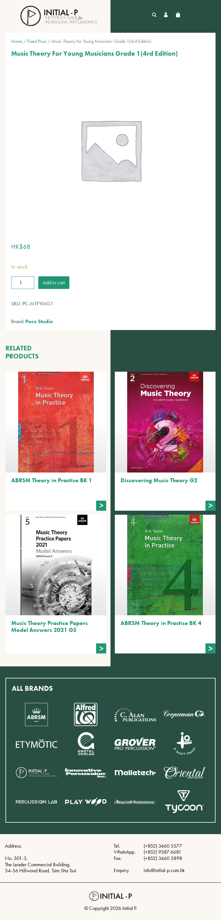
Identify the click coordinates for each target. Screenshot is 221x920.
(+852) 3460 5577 (163, 845)
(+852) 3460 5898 (163, 858)
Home (16, 41)
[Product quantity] (22, 282)
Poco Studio (39, 321)
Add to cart (54, 282)
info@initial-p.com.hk (164, 870)
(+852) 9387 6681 (162, 851)
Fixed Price (36, 41)
